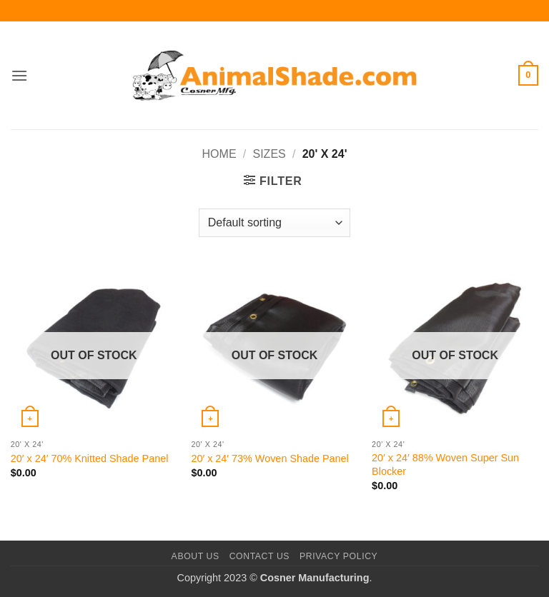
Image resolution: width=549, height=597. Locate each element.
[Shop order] (274, 223)
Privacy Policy (338, 556)
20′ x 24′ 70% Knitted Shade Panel (90, 458)
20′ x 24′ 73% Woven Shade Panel (269, 458)
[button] (19, 75)
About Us (195, 556)
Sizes (269, 154)
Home (219, 154)
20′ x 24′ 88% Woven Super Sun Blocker (445, 464)
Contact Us (259, 556)
